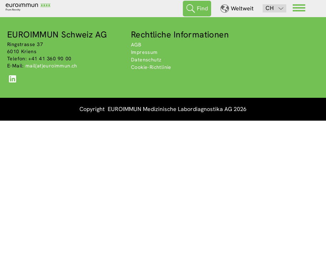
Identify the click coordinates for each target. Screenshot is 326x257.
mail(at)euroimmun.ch (51, 65)
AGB (136, 44)
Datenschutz (146, 59)
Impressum (144, 52)
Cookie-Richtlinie (151, 67)
